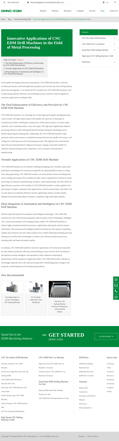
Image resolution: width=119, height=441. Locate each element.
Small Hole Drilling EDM (22, 19)
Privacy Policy (92, 436)
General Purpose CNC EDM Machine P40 (14, 405)
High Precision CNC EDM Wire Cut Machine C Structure (51, 366)
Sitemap (81, 436)
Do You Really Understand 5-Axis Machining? (36, 299)
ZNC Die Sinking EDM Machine (12, 411)
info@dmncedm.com (56, 2)
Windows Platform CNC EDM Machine (12, 366)
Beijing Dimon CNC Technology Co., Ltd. (27, 436)
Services (92, 11)
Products (43, 11)
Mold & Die (83, 388)
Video (109, 368)
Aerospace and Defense (87, 396)
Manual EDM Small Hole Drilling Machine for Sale (51, 392)
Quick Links (112, 357)
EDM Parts (86, 62)
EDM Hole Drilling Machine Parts (86, 366)
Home (3, 19)
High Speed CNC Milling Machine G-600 (97, 56)
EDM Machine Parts (86, 372)
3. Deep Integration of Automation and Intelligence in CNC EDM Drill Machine (23, 73)
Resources (67, 11)
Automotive (83, 392)
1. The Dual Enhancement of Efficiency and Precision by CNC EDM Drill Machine (23, 64)
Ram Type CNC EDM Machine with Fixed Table (14, 389)
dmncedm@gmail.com (39, 2)
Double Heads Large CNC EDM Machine (12, 397)
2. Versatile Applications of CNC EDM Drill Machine (23, 68)
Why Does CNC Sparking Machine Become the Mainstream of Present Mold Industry (60, 307)
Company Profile (110, 389)
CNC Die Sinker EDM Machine (94, 38)
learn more (106, 336)
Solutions (54, 11)
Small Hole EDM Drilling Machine (95, 50)
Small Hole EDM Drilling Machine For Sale (53, 383)
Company (80, 11)
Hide (20, 60)
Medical (82, 400)
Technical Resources (110, 374)
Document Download (110, 382)
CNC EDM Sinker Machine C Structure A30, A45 (11, 382)
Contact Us (113, 11)
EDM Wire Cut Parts (86, 376)
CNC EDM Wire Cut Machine (93, 44)
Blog (102, 11)
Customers (110, 364)
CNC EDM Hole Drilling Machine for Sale (54, 398)
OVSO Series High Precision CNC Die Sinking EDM (14, 374)
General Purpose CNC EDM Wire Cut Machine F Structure (52, 374)
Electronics (83, 404)
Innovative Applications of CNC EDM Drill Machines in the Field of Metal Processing (62, 19)
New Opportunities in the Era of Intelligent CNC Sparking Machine (12, 299)
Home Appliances (85, 408)
